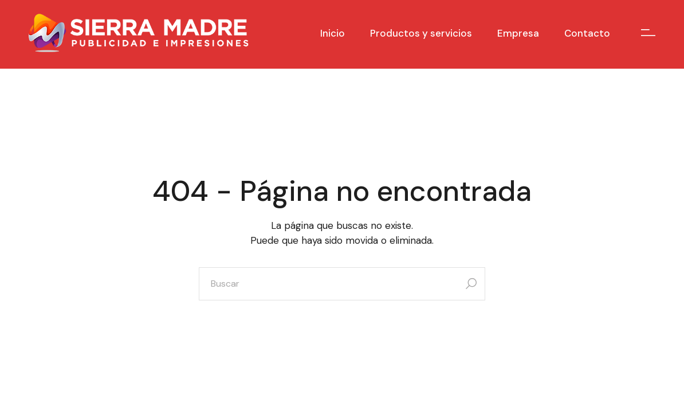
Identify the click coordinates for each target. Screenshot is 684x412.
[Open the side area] (648, 33)
